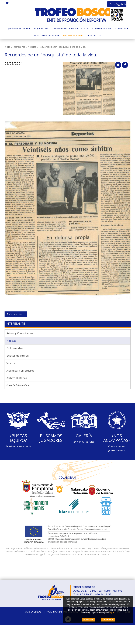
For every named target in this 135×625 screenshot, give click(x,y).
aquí (111, 612)
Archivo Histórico (16, 378)
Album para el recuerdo (20, 370)
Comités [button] (121, 28)
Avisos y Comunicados (19, 333)
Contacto (94, 35)
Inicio (7, 46)
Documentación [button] (46, 35)
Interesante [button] (72, 35)
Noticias (32, 46)
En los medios (14, 348)
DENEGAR (108, 619)
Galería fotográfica (17, 385)
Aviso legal (33, 611)
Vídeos (10, 363)
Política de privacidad (62, 611)
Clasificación (101, 28)
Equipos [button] (41, 28)
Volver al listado (15, 314)
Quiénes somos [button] (18, 28)
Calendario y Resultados (70, 28)
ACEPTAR (88, 619)
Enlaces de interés (17, 355)
